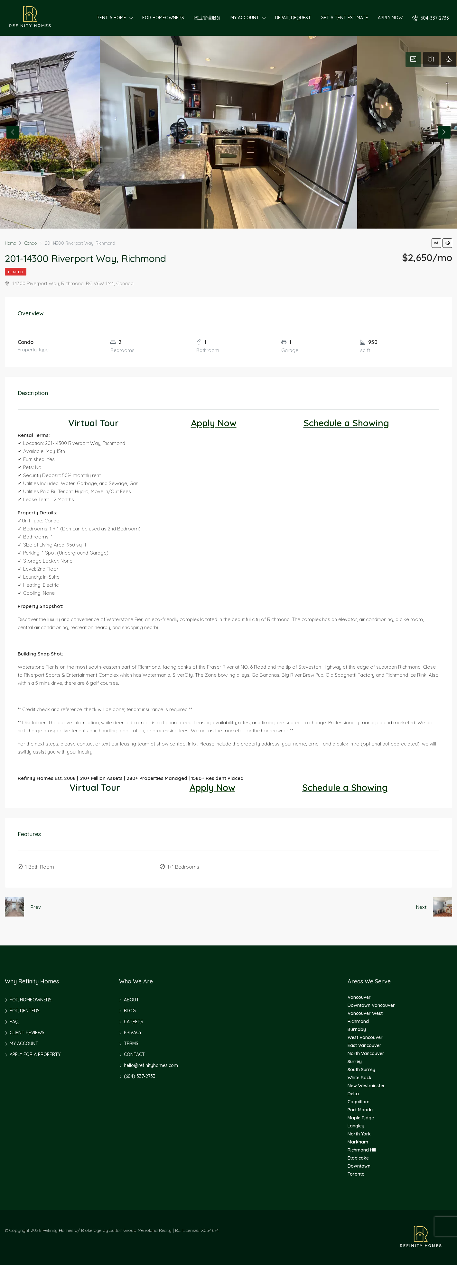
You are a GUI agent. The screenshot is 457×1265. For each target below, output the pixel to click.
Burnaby (357, 1028)
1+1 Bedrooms (183, 866)
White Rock (359, 1076)
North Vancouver (366, 1052)
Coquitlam (358, 1100)
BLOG (130, 1009)
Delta (353, 1092)
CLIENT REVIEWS (27, 1031)
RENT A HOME (111, 18)
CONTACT (134, 1053)
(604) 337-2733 (139, 1075)
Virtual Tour (93, 423)
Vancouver (359, 996)
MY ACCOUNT (244, 18)
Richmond (358, 1020)
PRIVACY (133, 1031)
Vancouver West (365, 1012)
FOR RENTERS (25, 1009)
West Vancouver (365, 1036)
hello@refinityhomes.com (151, 1064)
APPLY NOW (390, 18)
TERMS (131, 1042)
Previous (12, 132)
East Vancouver (364, 1044)
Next (444, 132)
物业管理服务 (207, 18)
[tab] (413, 59)
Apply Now (214, 423)
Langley (356, 1124)
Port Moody (360, 1108)
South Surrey (361, 1068)
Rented (15, 271)
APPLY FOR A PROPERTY (35, 1053)
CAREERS (133, 1020)
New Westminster (366, 1084)
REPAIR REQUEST (293, 18)
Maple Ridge (361, 1116)
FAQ (14, 1020)
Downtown (359, 1165)
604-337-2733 (430, 18)
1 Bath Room (39, 866)
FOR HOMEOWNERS (163, 18)
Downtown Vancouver (371, 1004)
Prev (36, 905)
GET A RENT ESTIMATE (344, 18)
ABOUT (131, 998)
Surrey (355, 1060)
